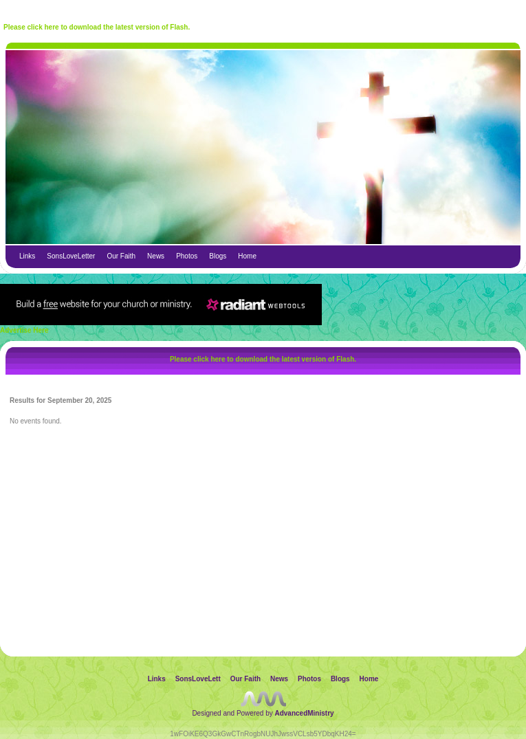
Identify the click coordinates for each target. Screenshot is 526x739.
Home (247, 256)
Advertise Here (24, 330)
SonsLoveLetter (71, 256)
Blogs (217, 256)
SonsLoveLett (198, 679)
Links (27, 256)
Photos (186, 256)
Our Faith (121, 256)
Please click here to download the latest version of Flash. (96, 27)
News (155, 256)
